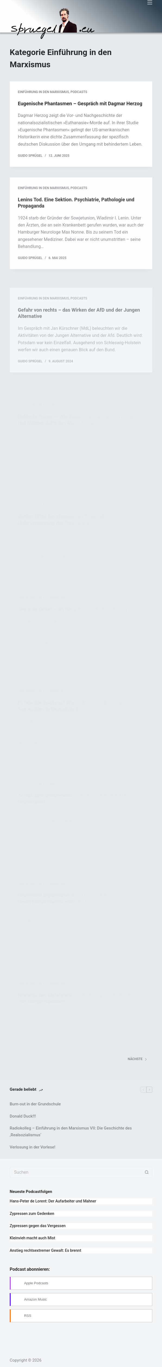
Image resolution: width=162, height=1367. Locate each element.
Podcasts (79, 92)
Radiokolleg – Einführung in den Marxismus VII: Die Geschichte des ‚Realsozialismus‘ (71, 1131)
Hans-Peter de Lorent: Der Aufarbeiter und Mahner (53, 1201)
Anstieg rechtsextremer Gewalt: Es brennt (45, 1250)
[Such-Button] (146, 1172)
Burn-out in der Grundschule (35, 1104)
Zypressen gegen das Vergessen (38, 1226)
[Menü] (149, 2)
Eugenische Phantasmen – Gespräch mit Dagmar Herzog (80, 104)
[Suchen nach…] (75, 1172)
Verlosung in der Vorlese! (32, 1147)
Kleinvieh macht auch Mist (32, 1238)
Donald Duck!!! (23, 1116)
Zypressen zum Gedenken (32, 1213)
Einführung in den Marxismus (43, 92)
